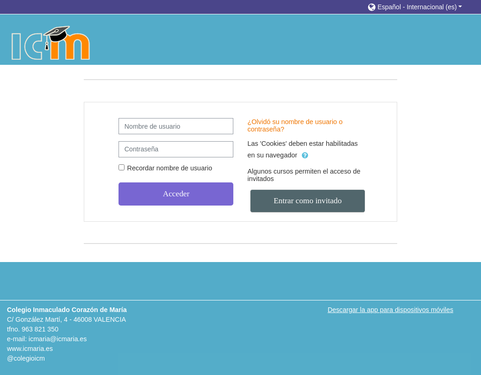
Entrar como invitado (308, 200)
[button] (415, 6)
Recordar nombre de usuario (169, 168)
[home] (51, 42)
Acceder (176, 193)
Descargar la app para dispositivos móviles (390, 309)
